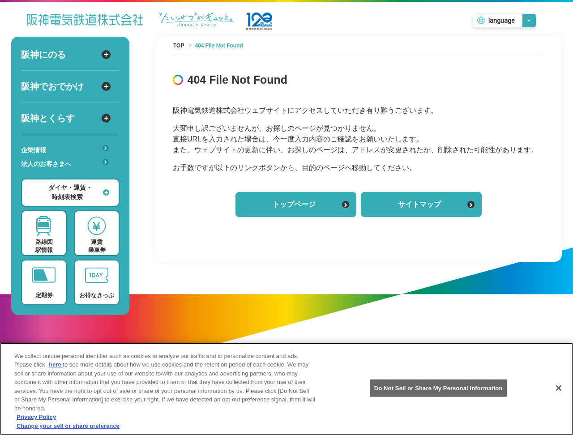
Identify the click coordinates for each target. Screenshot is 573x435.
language (501, 20)
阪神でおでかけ (66, 86)
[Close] (559, 393)
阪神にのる (66, 55)
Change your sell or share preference (68, 431)
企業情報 (65, 149)
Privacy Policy (36, 422)
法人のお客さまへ (65, 163)
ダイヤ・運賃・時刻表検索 (78, 192)
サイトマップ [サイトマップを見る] (436, 204)
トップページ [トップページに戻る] (311, 204)
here (56, 370)
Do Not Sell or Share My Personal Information (438, 393)
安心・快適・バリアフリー (68, 177)
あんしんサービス (68, 176)
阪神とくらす (66, 118)
